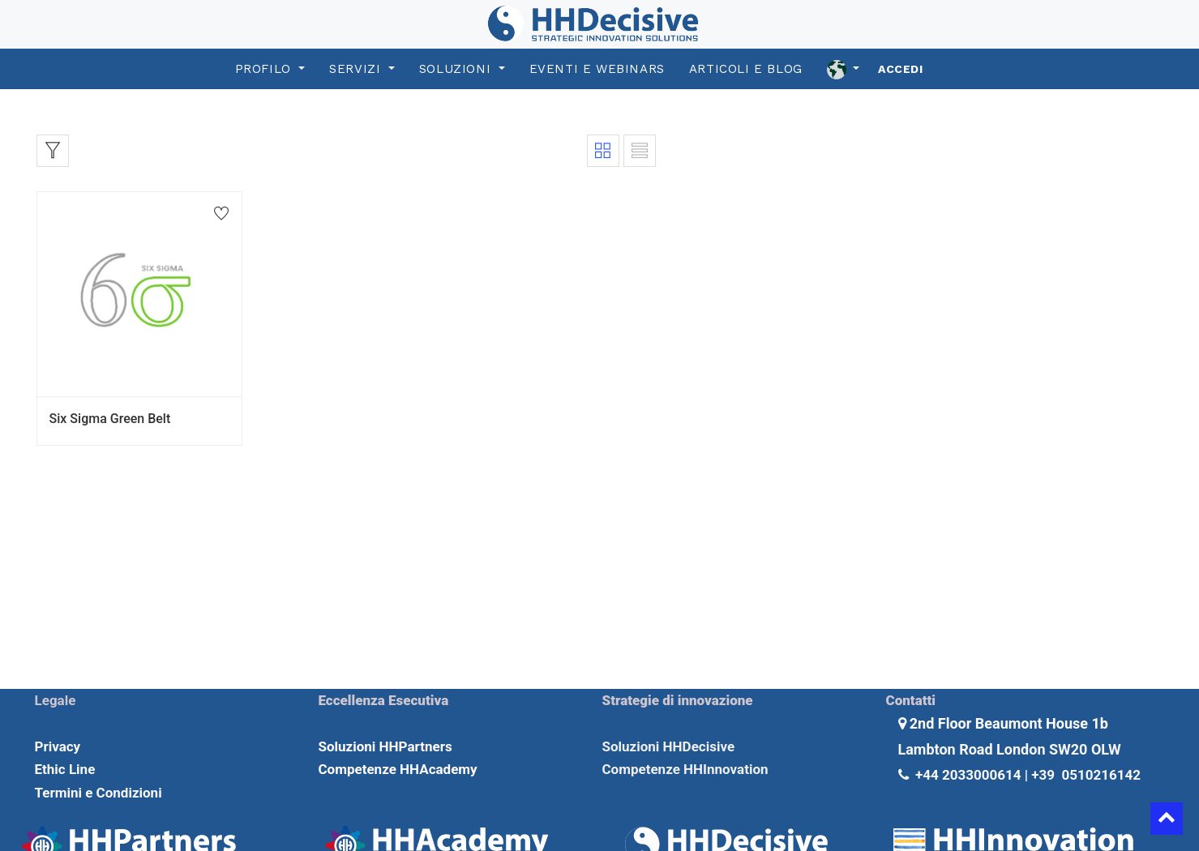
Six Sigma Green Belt (110, 418)
